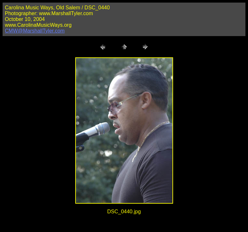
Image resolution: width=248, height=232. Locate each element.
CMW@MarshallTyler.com (35, 31)
